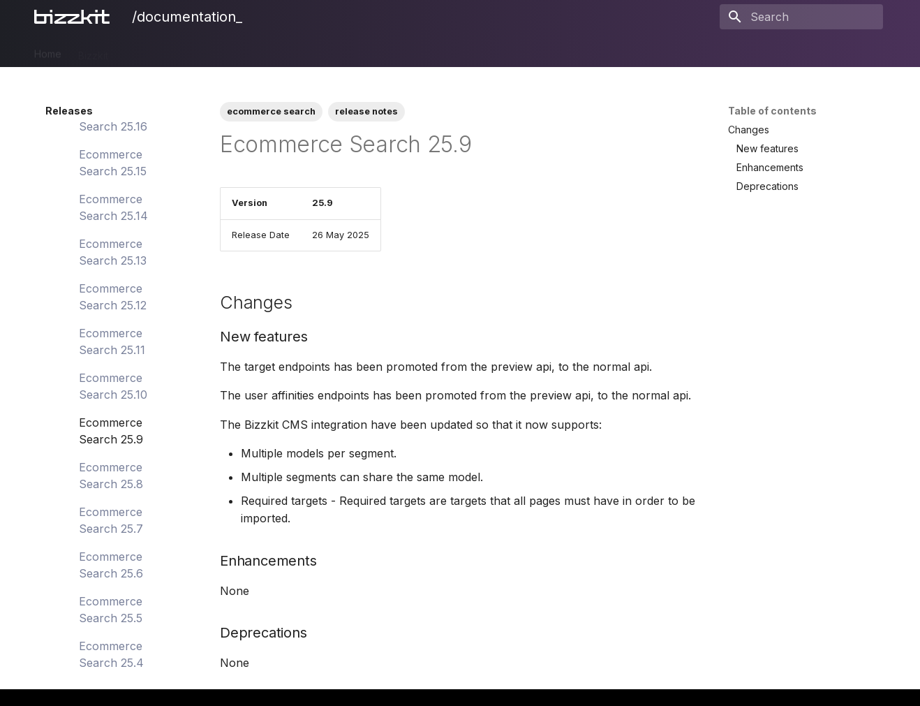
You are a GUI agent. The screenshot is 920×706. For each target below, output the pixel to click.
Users (390, 51)
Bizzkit (93, 51)
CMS (207, 51)
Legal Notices (548, 51)
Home (47, 51)
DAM (169, 51)
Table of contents (772, 111)
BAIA (430, 51)
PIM (133, 51)
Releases (479, 51)
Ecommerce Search (280, 51)
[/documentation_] (74, 16)
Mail (351, 51)
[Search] (801, 16)
